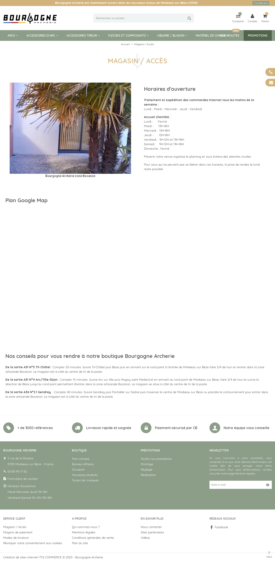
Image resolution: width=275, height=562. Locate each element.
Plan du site (80, 543)
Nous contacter (151, 527)
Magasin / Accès (14, 527)
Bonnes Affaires (83, 464)
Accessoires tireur (82, 35)
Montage (147, 464)
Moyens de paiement (17, 532)
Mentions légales (245, 473)
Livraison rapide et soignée (108, 428)
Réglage (146, 469)
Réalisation (148, 475)
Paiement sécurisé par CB (176, 428)
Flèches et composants (127, 35)
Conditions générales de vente (93, 538)
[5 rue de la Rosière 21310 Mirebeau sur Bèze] (137, 273)
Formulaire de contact (23, 479)
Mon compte (80, 459)
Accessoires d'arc (40, 35)
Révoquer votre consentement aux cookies (32, 543)
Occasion (78, 469)
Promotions (257, 35)
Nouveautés (229, 33)
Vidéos (145, 538)
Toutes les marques (85, 480)
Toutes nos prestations (156, 459)
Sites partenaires (152, 532)
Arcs (11, 35)
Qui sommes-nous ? (86, 527)
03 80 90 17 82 (17, 471)
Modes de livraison (16, 538)
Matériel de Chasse (211, 35)
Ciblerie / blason (170, 35)
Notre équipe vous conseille (246, 428)
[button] (13, 130)
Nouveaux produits (85, 475)
